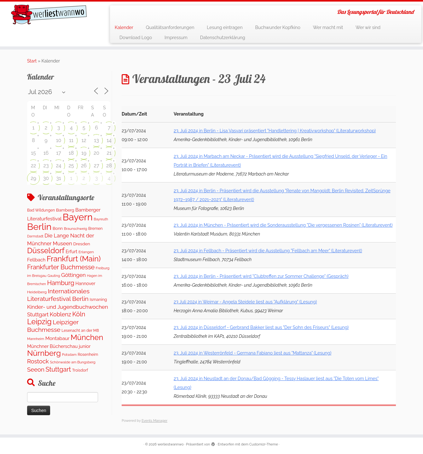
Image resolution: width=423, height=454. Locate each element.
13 (96, 140)
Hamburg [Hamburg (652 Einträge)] (60, 283)
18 (71, 153)
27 (96, 166)
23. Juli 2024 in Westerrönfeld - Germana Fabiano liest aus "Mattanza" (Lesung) (252, 352)
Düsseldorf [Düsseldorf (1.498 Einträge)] (46, 250)
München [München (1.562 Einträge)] (87, 337)
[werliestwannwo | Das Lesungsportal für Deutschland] (49, 14)
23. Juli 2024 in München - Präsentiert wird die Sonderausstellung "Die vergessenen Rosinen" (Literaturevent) (283, 225)
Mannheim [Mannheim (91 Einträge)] (35, 339)
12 (83, 140)
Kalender (124, 27)
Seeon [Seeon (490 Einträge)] (35, 369)
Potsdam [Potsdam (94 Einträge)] (69, 354)
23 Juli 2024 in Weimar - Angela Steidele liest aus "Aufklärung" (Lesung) (245, 301)
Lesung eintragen (224, 27)
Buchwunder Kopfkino (277, 27)
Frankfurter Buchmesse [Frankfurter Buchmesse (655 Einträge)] (61, 267)
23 (46, 166)
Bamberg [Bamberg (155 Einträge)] (65, 209)
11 (71, 140)
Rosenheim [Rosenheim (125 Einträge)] (88, 354)
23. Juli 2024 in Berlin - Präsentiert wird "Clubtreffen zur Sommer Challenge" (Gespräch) (261, 276)
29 (33, 178)
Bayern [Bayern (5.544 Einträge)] (78, 217)
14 (109, 140)
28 (109, 166)
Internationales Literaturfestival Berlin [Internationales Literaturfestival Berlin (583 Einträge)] (58, 295)
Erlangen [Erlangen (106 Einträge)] (86, 252)
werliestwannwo (171, 444)
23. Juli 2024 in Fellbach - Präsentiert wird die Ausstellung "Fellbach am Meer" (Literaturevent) (268, 250)
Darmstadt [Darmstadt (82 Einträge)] (35, 236)
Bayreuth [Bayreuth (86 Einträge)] (101, 219)
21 (109, 153)
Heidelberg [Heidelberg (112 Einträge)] (37, 292)
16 (46, 153)
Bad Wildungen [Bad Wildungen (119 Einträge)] (41, 210)
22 (33, 166)
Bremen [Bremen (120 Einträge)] (95, 228)
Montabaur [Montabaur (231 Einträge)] (57, 338)
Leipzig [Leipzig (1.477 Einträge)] (39, 321)
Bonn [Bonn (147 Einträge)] (58, 228)
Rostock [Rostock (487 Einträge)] (38, 361)
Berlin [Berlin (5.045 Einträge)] (39, 226)
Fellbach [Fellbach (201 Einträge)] (36, 259)
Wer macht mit (328, 27)
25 (71, 166)
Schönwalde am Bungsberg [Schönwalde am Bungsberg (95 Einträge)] (72, 362)
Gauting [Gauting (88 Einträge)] (54, 276)
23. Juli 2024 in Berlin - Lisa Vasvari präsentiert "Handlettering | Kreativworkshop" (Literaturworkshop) (275, 130)
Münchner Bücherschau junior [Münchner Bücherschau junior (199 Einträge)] (58, 346)
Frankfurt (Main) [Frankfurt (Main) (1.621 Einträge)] (74, 258)
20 (96, 153)
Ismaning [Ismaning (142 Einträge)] (98, 299)
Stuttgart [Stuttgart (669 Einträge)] (58, 369)
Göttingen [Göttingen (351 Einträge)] (73, 275)
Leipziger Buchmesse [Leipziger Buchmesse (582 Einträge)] (52, 326)
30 (46, 178)
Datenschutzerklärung (222, 37)
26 (84, 166)
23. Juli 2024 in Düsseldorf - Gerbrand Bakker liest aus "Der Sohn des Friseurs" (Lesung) (261, 327)
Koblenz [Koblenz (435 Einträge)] (60, 314)
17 (58, 153)
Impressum (176, 37)
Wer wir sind (368, 27)
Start (32, 60)
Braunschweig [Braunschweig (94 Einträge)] (75, 228)
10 (58, 140)
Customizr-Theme (263, 444)
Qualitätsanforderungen (170, 27)
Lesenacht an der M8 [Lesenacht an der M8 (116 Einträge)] (80, 330)
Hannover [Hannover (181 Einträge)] (85, 283)
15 (33, 153)
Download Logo (135, 37)
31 (58, 178)
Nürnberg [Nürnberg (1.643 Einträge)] (44, 353)
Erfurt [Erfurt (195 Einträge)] (71, 251)
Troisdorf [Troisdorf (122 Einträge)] (80, 370)
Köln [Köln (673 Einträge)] (78, 314)
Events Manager (154, 421)
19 (83, 153)
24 (58, 166)
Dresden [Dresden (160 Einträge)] (81, 243)
